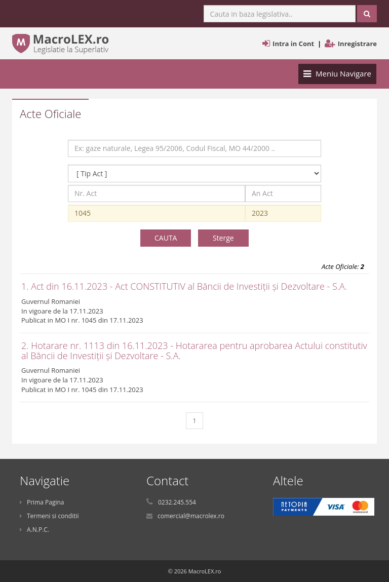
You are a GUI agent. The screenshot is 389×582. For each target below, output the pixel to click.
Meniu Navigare (337, 76)
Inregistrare (357, 43)
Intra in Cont (293, 43)
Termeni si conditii (49, 516)
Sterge (223, 238)
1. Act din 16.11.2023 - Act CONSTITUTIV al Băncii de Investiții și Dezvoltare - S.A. (184, 286)
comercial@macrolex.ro (191, 516)
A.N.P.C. (34, 529)
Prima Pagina (42, 502)
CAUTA (165, 238)
